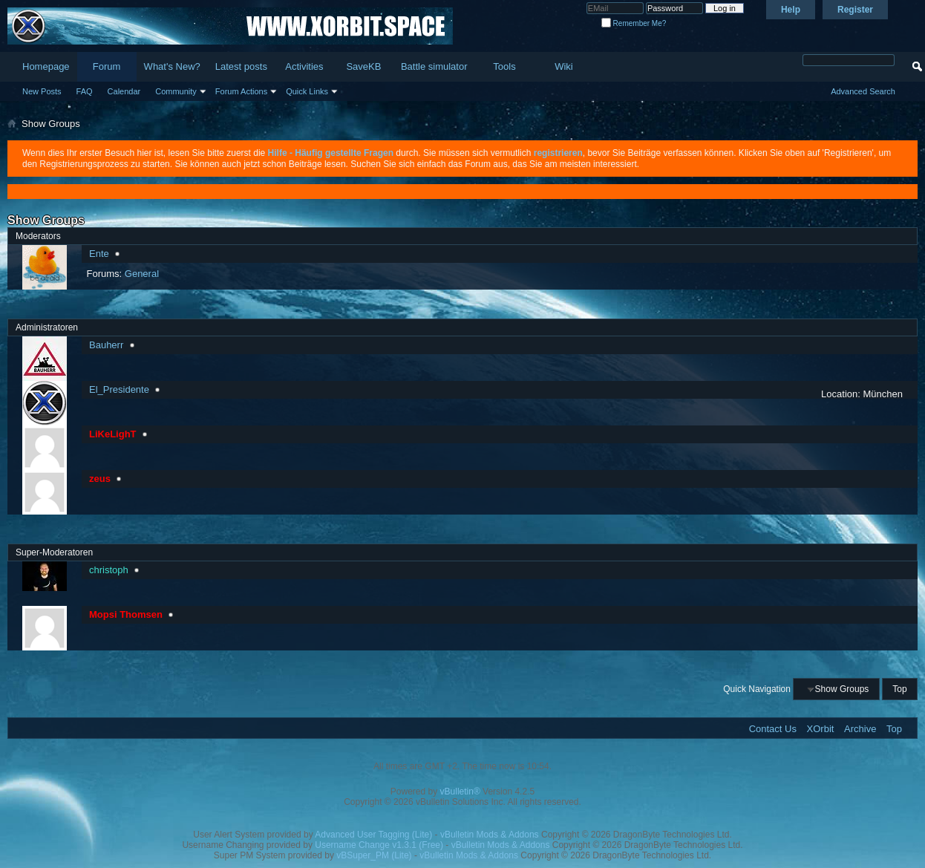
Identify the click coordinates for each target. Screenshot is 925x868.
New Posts (42, 91)
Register (855, 9)
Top (899, 689)
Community (176, 91)
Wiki (564, 66)
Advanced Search (863, 91)
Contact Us (773, 728)
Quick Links (307, 91)
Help (790, 9)
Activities (304, 66)
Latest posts (241, 66)
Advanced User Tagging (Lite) (373, 834)
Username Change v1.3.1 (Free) (379, 845)
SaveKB (363, 66)
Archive (860, 728)
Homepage (46, 66)
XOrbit (820, 728)
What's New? (172, 66)
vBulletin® (460, 791)
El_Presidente (119, 389)
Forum (107, 66)
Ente (99, 253)
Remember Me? (633, 23)
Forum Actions (241, 91)
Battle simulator (434, 66)
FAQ (84, 91)
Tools (504, 66)
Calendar (124, 91)
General (142, 273)
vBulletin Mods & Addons (489, 834)
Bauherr (106, 344)
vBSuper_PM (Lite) (373, 855)
